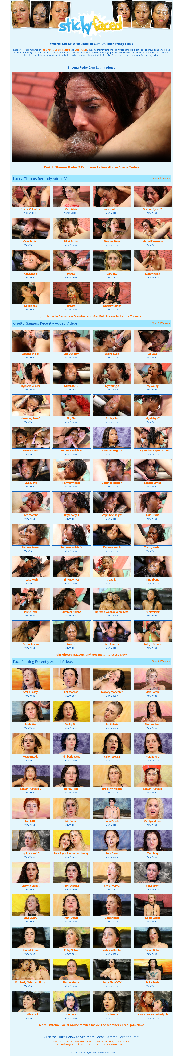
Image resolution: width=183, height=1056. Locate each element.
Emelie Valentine (30, 209)
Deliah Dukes (152, 950)
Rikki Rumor (71, 241)
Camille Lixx (30, 241)
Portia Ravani (30, 644)
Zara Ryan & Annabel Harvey (71, 853)
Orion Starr (71, 1014)
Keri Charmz (111, 644)
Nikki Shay (30, 306)
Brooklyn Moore (112, 788)
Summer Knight (71, 612)
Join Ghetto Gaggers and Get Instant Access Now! (91, 654)
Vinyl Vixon (152, 885)
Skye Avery (30, 918)
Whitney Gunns (112, 306)
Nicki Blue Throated (90, 1044)
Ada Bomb (152, 692)
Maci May (152, 853)
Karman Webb (111, 547)
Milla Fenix (152, 982)
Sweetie (71, 644)
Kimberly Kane (71, 756)
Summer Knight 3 (71, 547)
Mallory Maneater (112, 692)
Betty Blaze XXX (111, 982)
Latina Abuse (81, 49)
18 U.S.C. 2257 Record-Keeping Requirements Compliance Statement (91, 1053)
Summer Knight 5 (71, 450)
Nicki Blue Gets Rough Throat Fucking (112, 1041)
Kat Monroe (71, 692)
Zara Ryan (112, 853)
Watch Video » (30, 212)
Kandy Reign (152, 273)
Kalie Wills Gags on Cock (67, 1044)
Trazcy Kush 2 (152, 547)
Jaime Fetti (30, 612)
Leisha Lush (112, 353)
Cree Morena (30, 515)
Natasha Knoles (111, 950)
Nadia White (152, 918)
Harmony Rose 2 (30, 418)
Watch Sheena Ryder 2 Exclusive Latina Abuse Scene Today (91, 167)
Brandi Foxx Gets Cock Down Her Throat (72, 1041)
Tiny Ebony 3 (71, 515)
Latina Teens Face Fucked (115, 1044)
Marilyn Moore (152, 821)
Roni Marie (111, 724)
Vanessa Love (112, 209)
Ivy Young (152, 386)
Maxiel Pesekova (152, 241)
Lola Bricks (152, 515)
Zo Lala (152, 353)
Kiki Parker (71, 821)
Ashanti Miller (30, 353)
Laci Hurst (112, 1014)
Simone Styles (152, 483)
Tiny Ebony (152, 579)
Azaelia (112, 579)
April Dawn (71, 918)
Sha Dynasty (71, 353)
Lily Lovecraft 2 (30, 853)
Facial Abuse (48, 49)
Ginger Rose (112, 918)
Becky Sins (71, 724)
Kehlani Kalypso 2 (30, 788)
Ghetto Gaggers (62, 49)
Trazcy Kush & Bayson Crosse (152, 450)
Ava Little (30, 821)
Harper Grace (71, 982)
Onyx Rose (30, 273)
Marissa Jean (152, 724)
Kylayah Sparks (30, 386)
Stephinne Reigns (111, 515)
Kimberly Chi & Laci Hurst (30, 982)
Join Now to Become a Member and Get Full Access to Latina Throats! (91, 316)
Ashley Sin (112, 418)
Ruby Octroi (71, 950)
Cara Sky (112, 273)
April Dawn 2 (71, 885)
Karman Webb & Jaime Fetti (111, 612)
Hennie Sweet (30, 547)
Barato (71, 306)
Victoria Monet (30, 885)
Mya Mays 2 (152, 418)
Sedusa (71, 273)
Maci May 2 (152, 756)
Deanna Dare (112, 241)
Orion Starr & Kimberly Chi (152, 1014)
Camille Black (30, 1014)
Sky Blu (71, 418)
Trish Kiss (30, 724)
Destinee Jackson (112, 483)
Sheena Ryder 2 (152, 209)
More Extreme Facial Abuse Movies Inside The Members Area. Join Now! (91, 1025)
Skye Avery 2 (112, 885)
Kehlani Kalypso (152, 788)
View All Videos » (161, 178)
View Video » (112, 212)
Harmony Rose (71, 483)
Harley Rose (71, 788)
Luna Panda (112, 821)
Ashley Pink (152, 612)
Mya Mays (30, 483)
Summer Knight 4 (111, 450)
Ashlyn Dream (152, 644)
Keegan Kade (30, 756)
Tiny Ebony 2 (71, 579)
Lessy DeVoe (30, 450)
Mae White (71, 209)
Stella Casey (30, 692)
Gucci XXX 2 (71, 386)
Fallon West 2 (112, 756)
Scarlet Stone (30, 950)
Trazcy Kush (30, 579)
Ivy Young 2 (112, 386)
